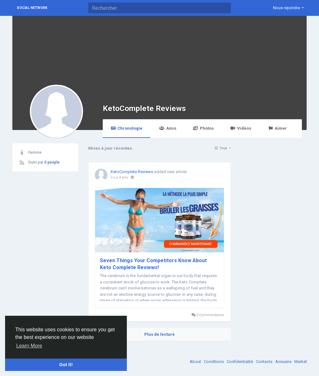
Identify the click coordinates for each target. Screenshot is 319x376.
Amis (167, 128)
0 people (52, 162)
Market (300, 361)
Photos (203, 128)
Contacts (264, 361)
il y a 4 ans (119, 177)
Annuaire (283, 361)
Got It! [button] (66, 364)
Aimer (277, 128)
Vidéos (241, 128)
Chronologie (126, 128)
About (196, 361)
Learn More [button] (29, 345)
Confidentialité (240, 361)
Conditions (214, 361)
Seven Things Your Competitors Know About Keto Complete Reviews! (153, 263)
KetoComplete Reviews (144, 108)
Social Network (32, 8)
